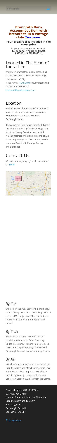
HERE (11, 164)
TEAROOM (24, 82)
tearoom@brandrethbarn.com (20, 90)
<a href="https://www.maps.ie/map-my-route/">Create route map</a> (28, 246)
